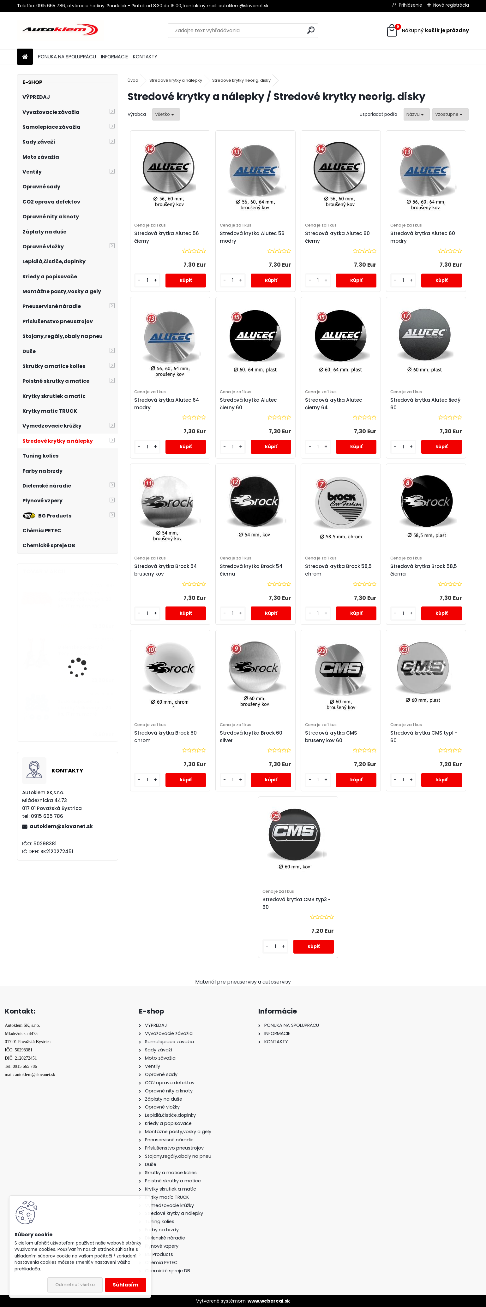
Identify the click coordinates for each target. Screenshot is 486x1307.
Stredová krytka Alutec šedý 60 (425, 404)
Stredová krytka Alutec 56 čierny (166, 237)
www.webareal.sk (269, 1301)
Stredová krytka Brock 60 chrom (165, 737)
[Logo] (60, 30)
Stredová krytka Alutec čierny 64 (333, 404)
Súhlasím (125, 1284)
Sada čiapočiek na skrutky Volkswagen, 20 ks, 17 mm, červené (84, 599)
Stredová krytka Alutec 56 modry (252, 237)
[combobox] (417, 114)
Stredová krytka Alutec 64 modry (166, 404)
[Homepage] (25, 57)
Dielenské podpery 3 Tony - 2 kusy (80, 650)
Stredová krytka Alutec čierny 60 (248, 404)
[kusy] (147, 280)
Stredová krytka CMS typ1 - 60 (423, 737)
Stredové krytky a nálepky (175, 80)
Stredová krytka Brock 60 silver (251, 737)
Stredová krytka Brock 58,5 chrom (338, 570)
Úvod (133, 80)
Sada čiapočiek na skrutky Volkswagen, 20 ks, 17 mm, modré (84, 708)
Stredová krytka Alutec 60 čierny (337, 237)
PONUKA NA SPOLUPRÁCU (67, 56)
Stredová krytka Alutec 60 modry (422, 237)
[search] (311, 30)
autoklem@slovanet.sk (61, 826)
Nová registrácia (451, 5)
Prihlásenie (410, 5)
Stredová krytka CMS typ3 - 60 (296, 903)
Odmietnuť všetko (75, 1285)
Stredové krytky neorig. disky (241, 80)
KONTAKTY (145, 56)
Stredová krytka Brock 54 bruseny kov (165, 570)
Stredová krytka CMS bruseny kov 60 (331, 737)
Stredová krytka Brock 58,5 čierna (423, 570)
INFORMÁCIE (114, 56)
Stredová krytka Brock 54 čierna (251, 570)
